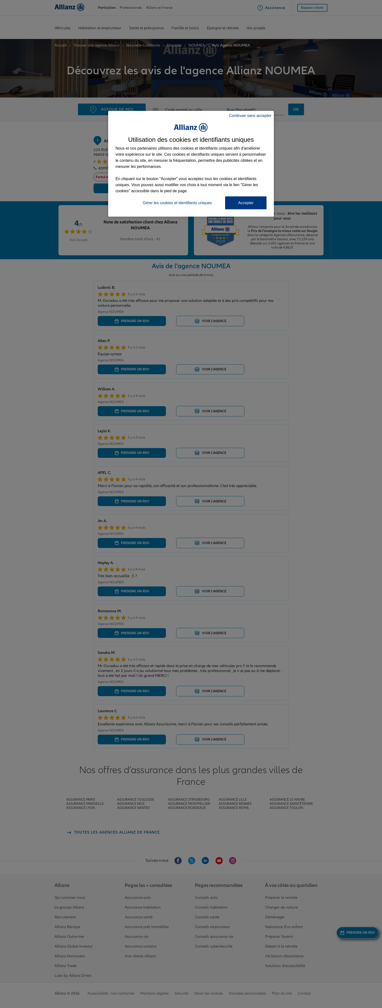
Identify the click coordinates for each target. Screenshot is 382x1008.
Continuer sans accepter (250, 116)
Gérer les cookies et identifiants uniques (177, 203)
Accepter (245, 203)
